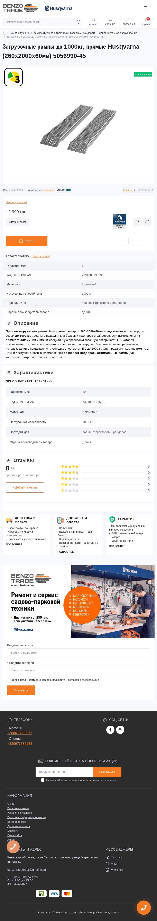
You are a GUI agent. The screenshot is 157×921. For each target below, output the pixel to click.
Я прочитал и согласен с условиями (81, 780)
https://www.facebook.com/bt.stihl (110, 729)
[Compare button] (147, 222)
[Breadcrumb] (4, 33)
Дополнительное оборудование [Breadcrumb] (118, 33)
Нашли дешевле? (16, 202)
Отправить (21, 690)
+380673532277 (19, 733)
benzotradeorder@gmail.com (26, 869)
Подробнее (14, 544)
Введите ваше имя (20, 645)
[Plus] (142, 241)
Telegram (116, 857)
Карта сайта (14, 835)
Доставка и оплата (25, 520)
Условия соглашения (20, 812)
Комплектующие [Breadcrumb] (20, 33)
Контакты (13, 830)
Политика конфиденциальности (46, 679)
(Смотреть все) (41, 256)
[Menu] (146, 8)
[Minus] (124, 241)
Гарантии (126, 519)
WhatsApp (117, 869)
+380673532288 (19, 743)
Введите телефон (20, 663)
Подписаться (107, 771)
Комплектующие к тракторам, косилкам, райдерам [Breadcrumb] (64, 33)
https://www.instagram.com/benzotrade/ (120, 729)
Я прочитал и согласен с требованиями (55, 679)
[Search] (78, 22)
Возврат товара (16, 821)
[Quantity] (133, 241)
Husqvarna (49, 190)
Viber (114, 863)
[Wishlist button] (137, 222)
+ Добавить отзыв (24, 487)
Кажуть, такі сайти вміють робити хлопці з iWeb (90, 912)
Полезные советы (18, 808)
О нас (10, 803)
